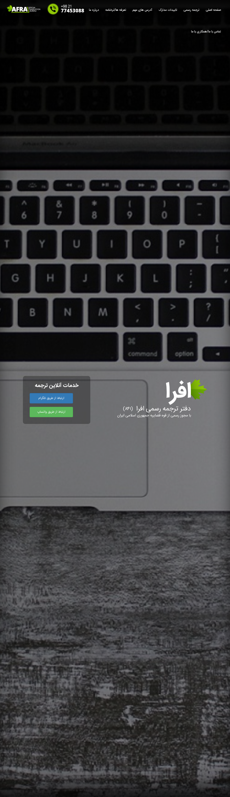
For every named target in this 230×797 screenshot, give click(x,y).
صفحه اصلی (213, 10)
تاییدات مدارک (168, 10)
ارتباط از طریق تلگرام (51, 398)
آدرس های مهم (142, 10)
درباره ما (94, 10)
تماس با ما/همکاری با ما (206, 31)
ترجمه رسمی (191, 10)
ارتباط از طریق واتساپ (51, 412)
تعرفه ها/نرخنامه (115, 10)
